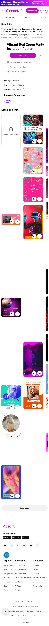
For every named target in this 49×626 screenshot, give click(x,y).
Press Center (37, 586)
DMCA (13, 616)
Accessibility (33, 616)
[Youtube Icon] (31, 545)
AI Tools (7, 578)
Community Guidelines (34, 611)
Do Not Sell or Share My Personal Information (24, 606)
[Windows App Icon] (25, 538)
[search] (21, 10)
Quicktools (19, 582)
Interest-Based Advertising (16, 611)
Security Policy (22, 616)
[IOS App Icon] (7, 538)
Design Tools (8, 574)
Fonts (6, 590)
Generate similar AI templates (21, 62)
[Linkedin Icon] (24, 545)
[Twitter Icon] (11, 545)
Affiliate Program (39, 578)
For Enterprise (20, 565)
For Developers (20, 569)
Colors (6, 586)
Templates (7, 582)
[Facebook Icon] (5, 545)
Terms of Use (19, 601)
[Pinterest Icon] (37, 545)
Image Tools (8, 565)
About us (36, 574)
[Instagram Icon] (18, 545)
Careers (36, 569)
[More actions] (39, 141)
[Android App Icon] (16, 538)
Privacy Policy (30, 601)
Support (36, 565)
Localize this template (18, 72)
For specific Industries (23, 578)
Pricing (17, 590)
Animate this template (18, 67)
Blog (34, 582)
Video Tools (8, 569)
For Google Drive (21, 574)
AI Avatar (18, 586)
